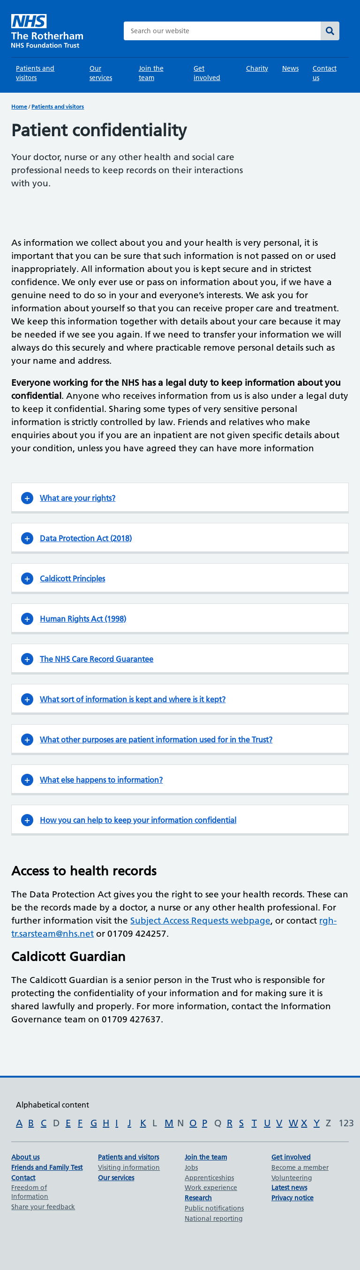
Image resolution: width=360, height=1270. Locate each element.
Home (19, 106)
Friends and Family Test (46, 1167)
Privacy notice (292, 1198)
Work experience (211, 1187)
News (290, 68)
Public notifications (214, 1208)
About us (25, 1157)
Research (198, 1198)
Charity (257, 68)
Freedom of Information (29, 1192)
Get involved (207, 73)
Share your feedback (43, 1207)
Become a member (300, 1167)
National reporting (214, 1218)
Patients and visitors (35, 73)
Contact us (325, 73)
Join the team (151, 73)
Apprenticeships (209, 1178)
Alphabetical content (52, 1104)
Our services (101, 73)
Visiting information (129, 1167)
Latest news (289, 1187)
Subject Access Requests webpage (200, 920)
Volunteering (291, 1178)
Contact (23, 1178)
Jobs (191, 1167)
